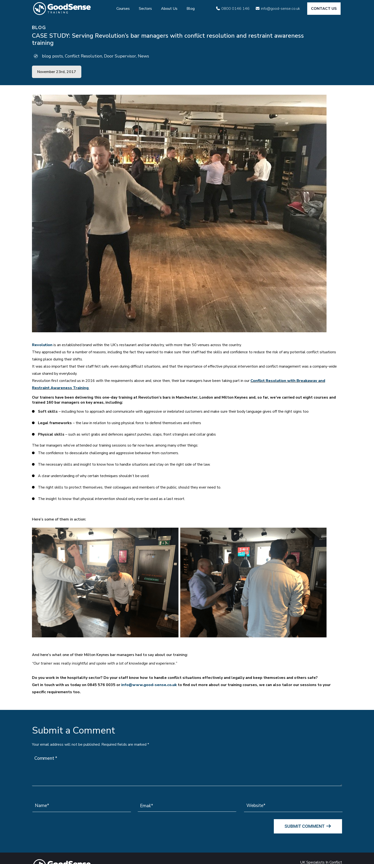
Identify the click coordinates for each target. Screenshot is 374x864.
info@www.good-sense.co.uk (149, 684)
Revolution (42, 345)
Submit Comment (308, 826)
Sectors (145, 8)
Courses (123, 8)
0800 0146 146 (235, 8)
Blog (191, 8)
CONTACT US (324, 8)
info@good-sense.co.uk (280, 8)
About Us (169, 8)
